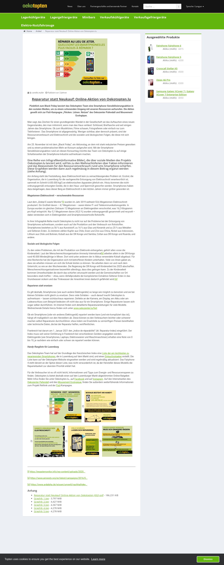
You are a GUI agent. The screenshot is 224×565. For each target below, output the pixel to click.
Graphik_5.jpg (41, 512)
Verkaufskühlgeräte (114, 17)
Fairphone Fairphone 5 (168, 57)
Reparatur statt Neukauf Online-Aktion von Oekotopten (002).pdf (69, 495)
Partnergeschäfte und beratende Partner (108, 6)
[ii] (102, 254)
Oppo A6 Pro (163, 80)
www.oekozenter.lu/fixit (85, 309)
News (69, 6)
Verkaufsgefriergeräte (150, 17)
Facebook (79, 379)
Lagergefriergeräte (63, 17)
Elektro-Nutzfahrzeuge (37, 25)
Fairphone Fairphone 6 (168, 46)
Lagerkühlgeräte (33, 17)
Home (28, 31)
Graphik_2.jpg (41, 502)
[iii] (116, 280)
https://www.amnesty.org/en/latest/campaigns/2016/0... (58, 478)
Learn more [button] (98, 559)
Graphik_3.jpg (41, 505)
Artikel (39, 31)
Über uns (81, 6)
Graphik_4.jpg (41, 508)
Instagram (98, 379)
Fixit (58, 386)
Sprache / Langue (195, 6)
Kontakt (135, 6)
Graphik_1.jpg (41, 499)
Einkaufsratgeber (113, 357)
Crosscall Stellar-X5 (166, 69)
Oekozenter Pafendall (38, 383)
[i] (63, 202)
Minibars (88, 17)
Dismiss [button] (208, 559)
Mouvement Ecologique (69, 383)
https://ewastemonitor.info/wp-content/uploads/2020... (57, 472)
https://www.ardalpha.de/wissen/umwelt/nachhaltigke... (59, 485)
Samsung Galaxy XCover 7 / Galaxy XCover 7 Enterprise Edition (175, 93)
